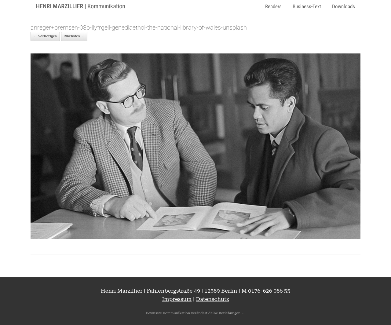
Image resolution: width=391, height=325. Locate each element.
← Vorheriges (45, 36)
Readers (273, 6)
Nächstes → (74, 36)
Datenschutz (212, 299)
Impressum (177, 299)
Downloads (343, 6)
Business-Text (307, 6)
